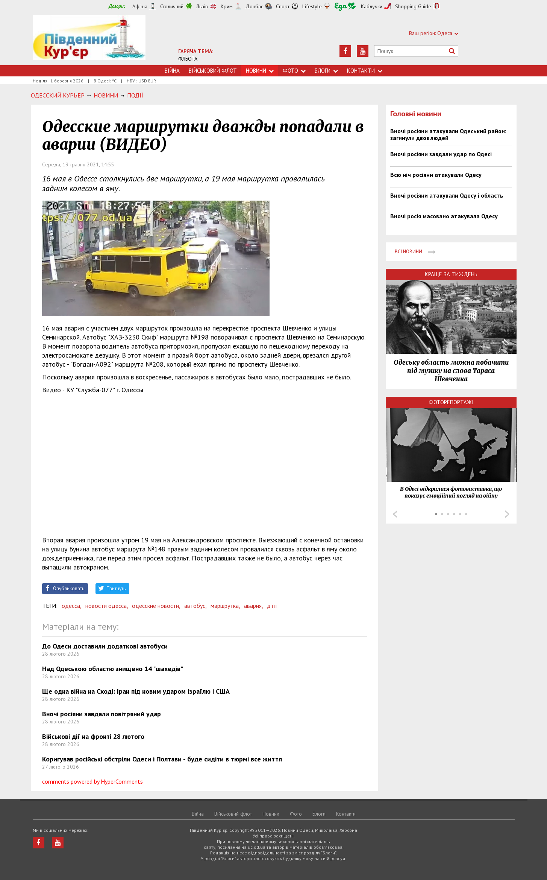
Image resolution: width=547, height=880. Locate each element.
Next (507, 514)
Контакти (364, 70)
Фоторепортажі (451, 402)
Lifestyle (312, 6)
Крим (227, 6)
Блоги (326, 70)
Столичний (171, 6)
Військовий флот (213, 70)
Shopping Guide (413, 6)
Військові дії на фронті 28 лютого (93, 736)
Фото (294, 70)
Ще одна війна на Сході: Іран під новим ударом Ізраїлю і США (136, 691)
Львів (202, 6)
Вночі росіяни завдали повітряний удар (101, 713)
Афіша (139, 6)
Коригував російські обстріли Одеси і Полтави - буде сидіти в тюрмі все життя (162, 759)
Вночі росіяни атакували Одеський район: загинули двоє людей (448, 134)
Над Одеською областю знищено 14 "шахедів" (112, 668)
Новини (260, 70)
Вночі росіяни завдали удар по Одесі (441, 154)
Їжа (345, 6)
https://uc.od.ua (89, 40)
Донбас (254, 6)
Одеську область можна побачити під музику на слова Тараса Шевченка (451, 370)
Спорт (282, 6)
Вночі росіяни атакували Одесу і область (446, 195)
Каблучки (371, 6)
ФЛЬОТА (187, 58)
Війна (172, 70)
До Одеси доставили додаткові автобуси (105, 646)
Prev (395, 514)
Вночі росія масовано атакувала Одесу (444, 216)
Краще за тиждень (451, 274)
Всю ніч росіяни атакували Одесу (436, 174)
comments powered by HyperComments (92, 781)
